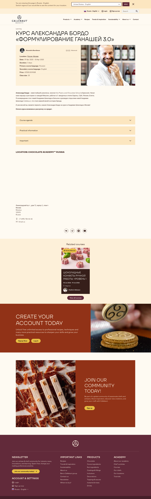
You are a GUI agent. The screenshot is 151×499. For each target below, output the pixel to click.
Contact (136, 19)
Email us (22, 222)
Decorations (91, 476)
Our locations (119, 473)
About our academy (121, 461)
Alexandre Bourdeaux (33, 50)
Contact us (64, 476)
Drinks (89, 486)
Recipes (87, 19)
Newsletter (64, 480)
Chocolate (91, 461)
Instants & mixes (93, 483)
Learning (19, 29)
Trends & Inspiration (99, 19)
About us (63, 470)
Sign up (89, 408)
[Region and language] (96, 4)
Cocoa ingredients (94, 464)
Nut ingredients (93, 467)
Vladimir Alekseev (74, 290)
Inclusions (90, 473)
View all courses (75, 298)
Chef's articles (119, 464)
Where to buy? (65, 483)
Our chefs (117, 470)
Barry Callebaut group (68, 473)
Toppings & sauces (94, 480)
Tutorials (117, 476)
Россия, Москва (32, 56)
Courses (117, 467)
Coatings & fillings (94, 470)
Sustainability (65, 467)
